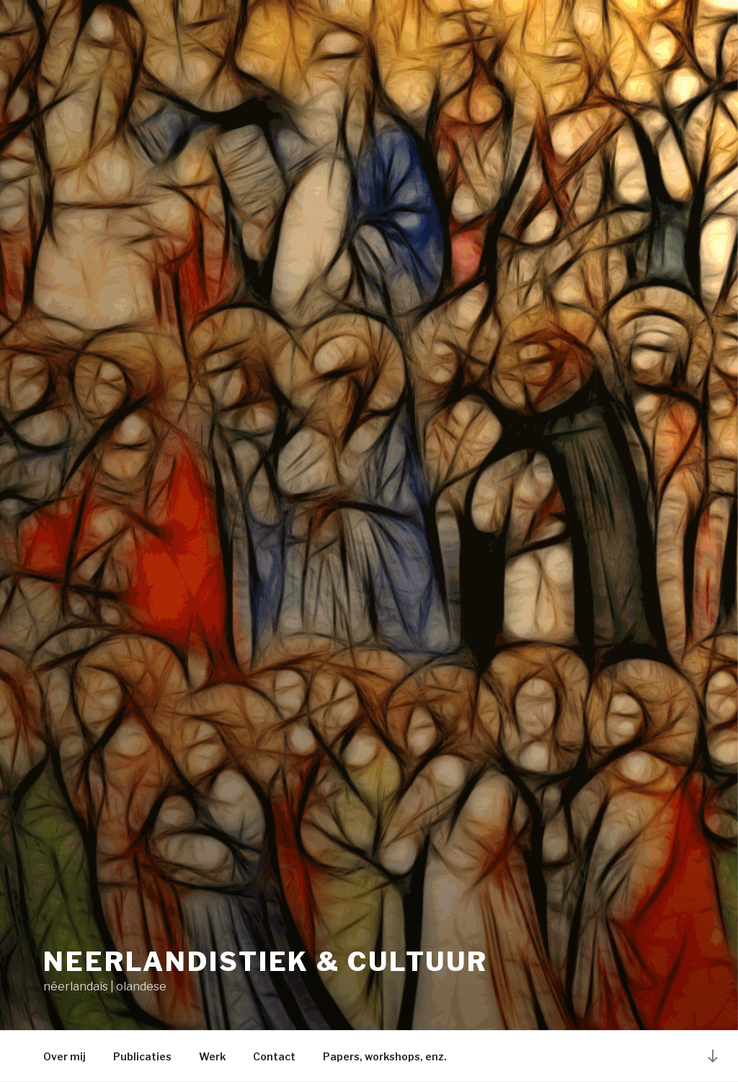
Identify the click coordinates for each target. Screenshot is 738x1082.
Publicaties (142, 1056)
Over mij (64, 1056)
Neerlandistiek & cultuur (265, 961)
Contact (274, 1056)
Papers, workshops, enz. (385, 1056)
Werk (212, 1056)
